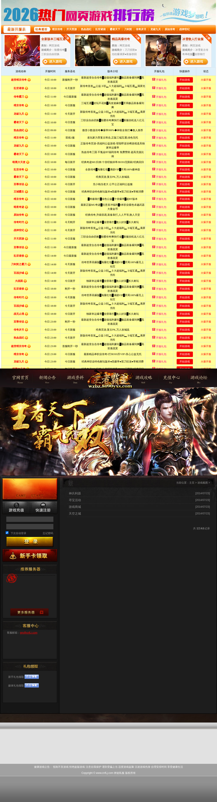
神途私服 (109, 385)
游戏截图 (202, 482)
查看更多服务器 (29, 612)
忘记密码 (48, 533)
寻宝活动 (75, 500)
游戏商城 (75, 507)
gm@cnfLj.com (28, 632)
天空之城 (75, 513)
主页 (191, 482)
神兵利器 (75, 493)
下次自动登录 (18, 533)
